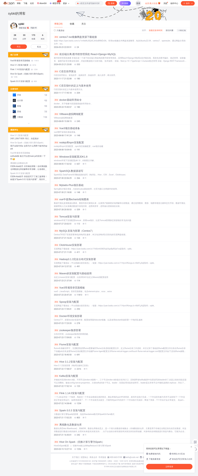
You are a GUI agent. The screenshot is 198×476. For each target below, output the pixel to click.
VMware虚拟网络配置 (68, 114)
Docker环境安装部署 (68, 316)
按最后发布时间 (155, 30)
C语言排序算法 (65, 71)
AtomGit (41, 3)
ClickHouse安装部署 (68, 245)
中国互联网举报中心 (99, 464)
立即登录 (169, 467)
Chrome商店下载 (114, 464)
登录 (138, 3)
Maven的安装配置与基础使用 (73, 273)
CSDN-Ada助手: (17, 166)
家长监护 (74, 464)
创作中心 (174, 3)
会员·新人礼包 (152, 3)
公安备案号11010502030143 (80, 461)
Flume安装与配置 (66, 344)
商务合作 (93, 457)
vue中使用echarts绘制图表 (71, 199)
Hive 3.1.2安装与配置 (68, 361)
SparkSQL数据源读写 (68, 171)
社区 (32, 3)
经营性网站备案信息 (136, 461)
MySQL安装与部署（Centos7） (74, 230)
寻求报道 (102, 457)
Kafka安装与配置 (66, 376)
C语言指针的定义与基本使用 (72, 85)
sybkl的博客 (17, 13)
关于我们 (76, 457)
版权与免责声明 (138, 464)
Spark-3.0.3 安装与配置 (69, 410)
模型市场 (55, 2)
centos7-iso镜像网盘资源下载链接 (75, 37)
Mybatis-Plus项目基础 (68, 185)
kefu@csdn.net (132, 457)
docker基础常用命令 (68, 100)
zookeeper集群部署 (67, 330)
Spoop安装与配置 (66, 302)
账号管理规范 (126, 464)
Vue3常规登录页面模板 (69, 287)
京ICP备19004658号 (99, 461)
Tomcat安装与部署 (67, 216)
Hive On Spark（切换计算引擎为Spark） (79, 442)
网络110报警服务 (85, 464)
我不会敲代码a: (17, 146)
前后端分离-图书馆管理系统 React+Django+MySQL (85, 54)
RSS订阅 (182, 30)
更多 (66, 3)
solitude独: (15, 156)
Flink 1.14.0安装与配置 (69, 393)
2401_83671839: (17, 138)
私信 (39, 47)
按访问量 (169, 30)
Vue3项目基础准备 (67, 128)
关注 (19, 47)
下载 (25, 3)
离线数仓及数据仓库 (68, 424)
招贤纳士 (84, 457)
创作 (188, 3)
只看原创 (59, 30)
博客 (19, 3)
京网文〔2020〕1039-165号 (117, 461)
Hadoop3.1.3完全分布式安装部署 (75, 259)
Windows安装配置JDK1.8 (70, 156)
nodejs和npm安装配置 (69, 142)
